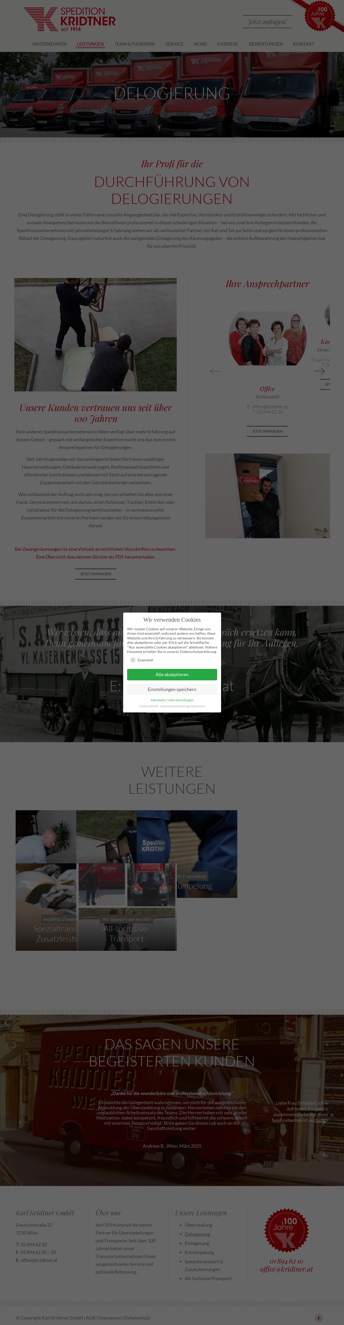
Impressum (198, 705)
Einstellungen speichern (172, 688)
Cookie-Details (149, 705)
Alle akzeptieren (172, 673)
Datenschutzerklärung (175, 705)
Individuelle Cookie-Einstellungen (172, 699)
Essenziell (141, 658)
